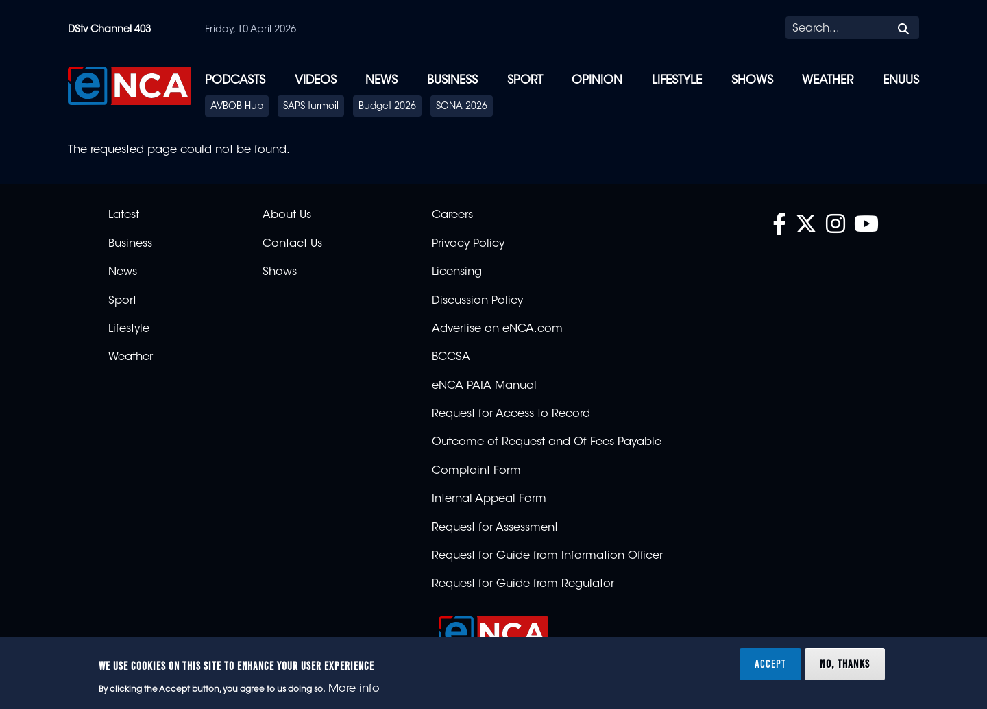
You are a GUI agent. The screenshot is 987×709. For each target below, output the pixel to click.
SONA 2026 (461, 107)
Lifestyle (677, 80)
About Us (287, 215)
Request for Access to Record (511, 414)
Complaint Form (476, 471)
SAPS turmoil (311, 107)
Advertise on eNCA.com (497, 329)
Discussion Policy (477, 301)
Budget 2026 (387, 107)
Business (452, 80)
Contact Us (292, 244)
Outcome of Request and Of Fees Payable (546, 442)
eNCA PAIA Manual (484, 386)
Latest (123, 215)
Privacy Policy (468, 244)
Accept (770, 664)
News (381, 80)
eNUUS (901, 80)
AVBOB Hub (236, 107)
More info (354, 689)
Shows (752, 80)
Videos (316, 80)
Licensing (457, 272)
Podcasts (235, 80)
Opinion (597, 80)
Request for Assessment (495, 527)
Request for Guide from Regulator (523, 584)
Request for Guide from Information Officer (547, 556)
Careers (452, 215)
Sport (525, 80)
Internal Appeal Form (489, 499)
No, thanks (845, 664)
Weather (827, 80)
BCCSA (451, 357)
